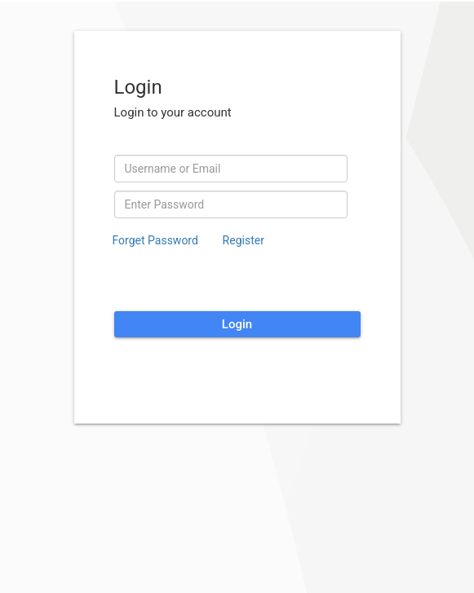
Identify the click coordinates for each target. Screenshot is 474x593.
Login (237, 324)
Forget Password (155, 240)
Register (243, 240)
